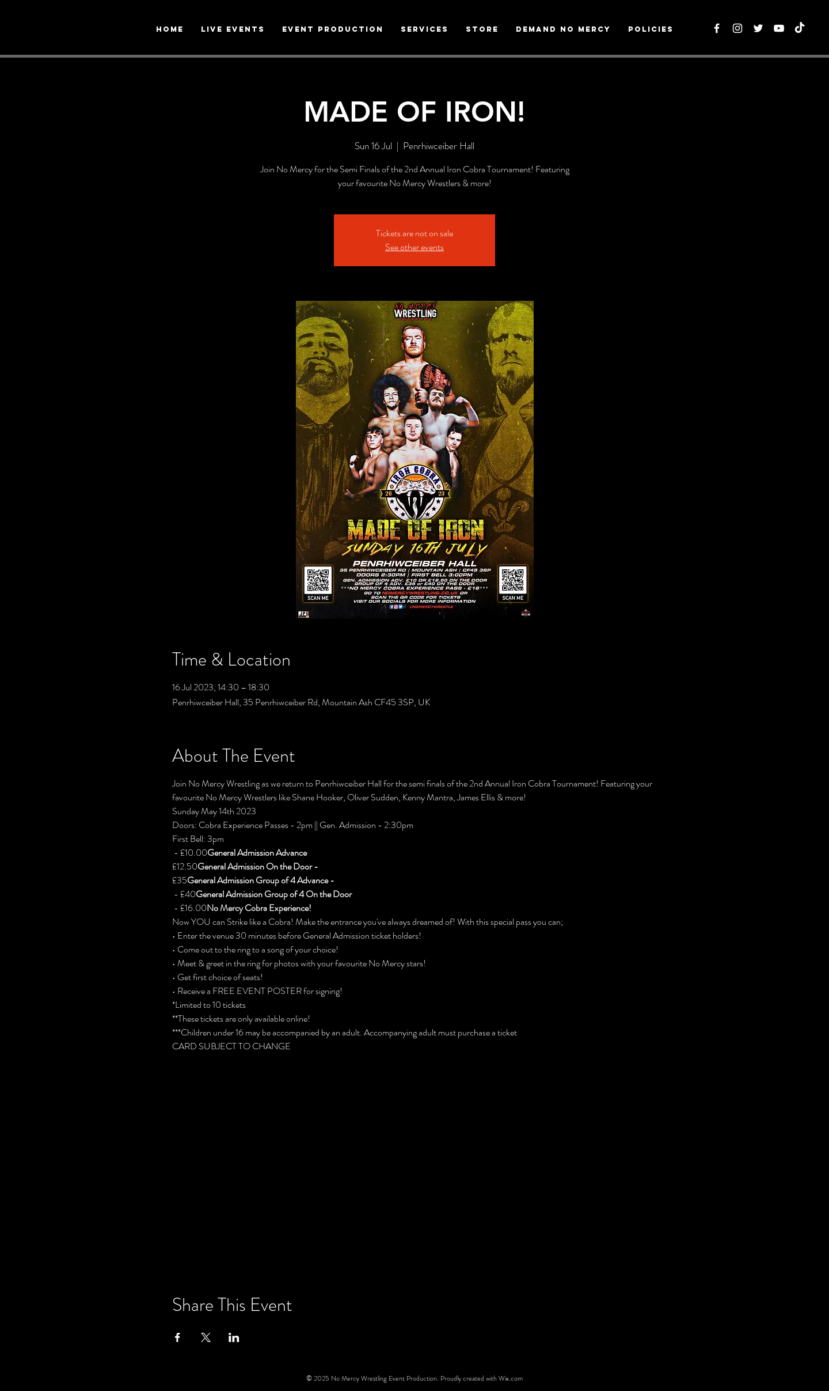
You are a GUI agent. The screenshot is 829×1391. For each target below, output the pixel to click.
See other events (414, 247)
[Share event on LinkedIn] (234, 1337)
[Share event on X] (205, 1337)
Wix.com (511, 1378)
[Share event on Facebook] (177, 1337)
